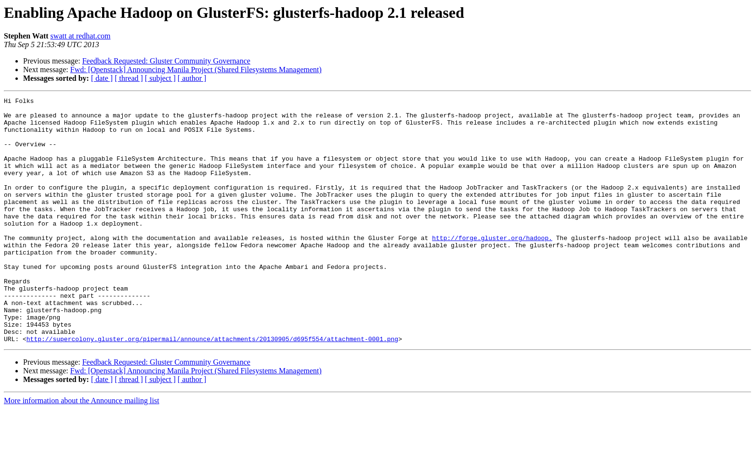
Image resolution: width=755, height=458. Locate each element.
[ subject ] (160, 78)
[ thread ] (129, 78)
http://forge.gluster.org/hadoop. (492, 266)
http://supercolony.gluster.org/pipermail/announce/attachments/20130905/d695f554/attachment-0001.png (212, 387)
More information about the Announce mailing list (81, 449)
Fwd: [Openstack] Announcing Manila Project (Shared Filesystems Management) (196, 69)
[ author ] (192, 78)
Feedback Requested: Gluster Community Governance (166, 61)
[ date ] (102, 78)
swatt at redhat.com (81, 36)
